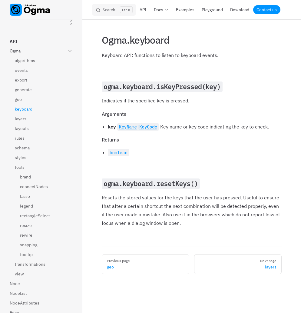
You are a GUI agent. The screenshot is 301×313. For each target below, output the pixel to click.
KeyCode (148, 127)
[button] (41, 41)
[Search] (114, 10)
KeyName (128, 127)
